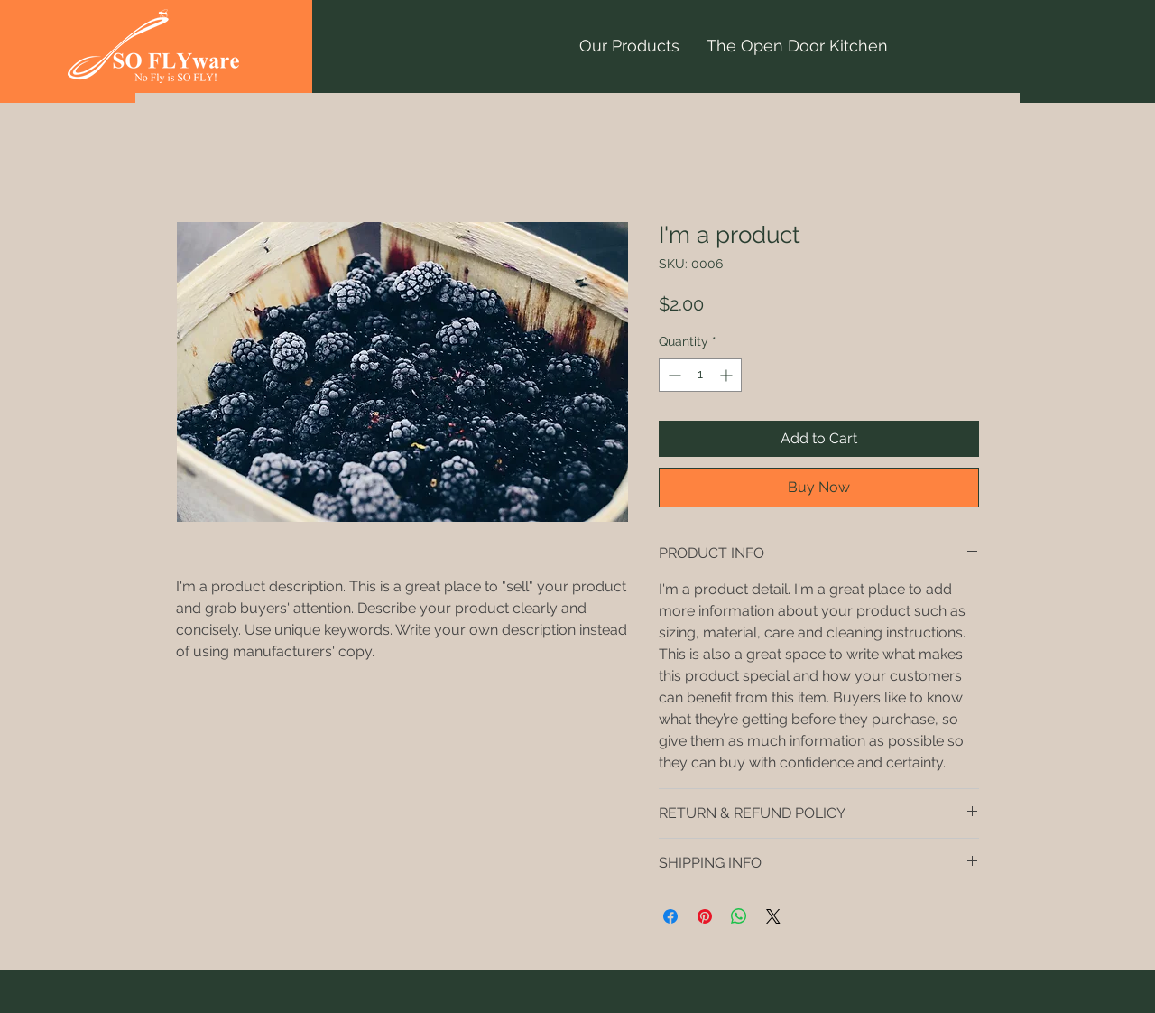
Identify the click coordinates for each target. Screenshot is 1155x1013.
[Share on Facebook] (670, 916)
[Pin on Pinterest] (705, 916)
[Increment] (727, 375)
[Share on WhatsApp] (739, 916)
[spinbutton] (700, 375)
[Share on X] (773, 916)
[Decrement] (672, 375)
